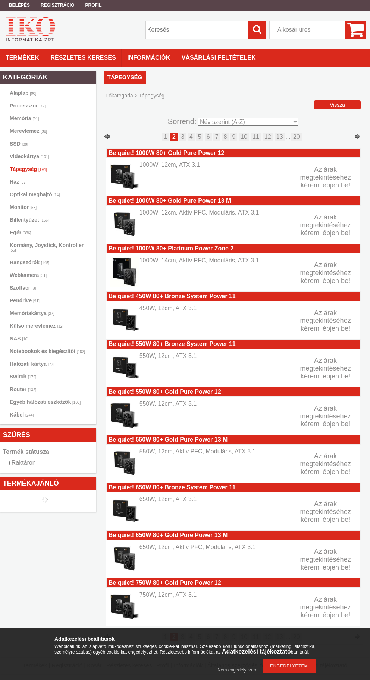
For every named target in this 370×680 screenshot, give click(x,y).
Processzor (28, 106)
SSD (19, 144)
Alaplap (23, 93)
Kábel (22, 415)
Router (23, 389)
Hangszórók (29, 262)
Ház (18, 182)
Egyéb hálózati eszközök (45, 402)
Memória (24, 118)
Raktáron (24, 462)
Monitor (23, 207)
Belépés (19, 5)
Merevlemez (28, 131)
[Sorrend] (248, 122)
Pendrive (25, 300)
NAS (19, 338)
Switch (23, 377)
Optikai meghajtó (35, 194)
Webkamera (28, 275)
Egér (20, 232)
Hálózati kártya (32, 364)
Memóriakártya (32, 313)
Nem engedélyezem (237, 670)
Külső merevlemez (36, 326)
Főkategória (119, 96)
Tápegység (28, 169)
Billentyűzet (29, 220)
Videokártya (29, 156)
